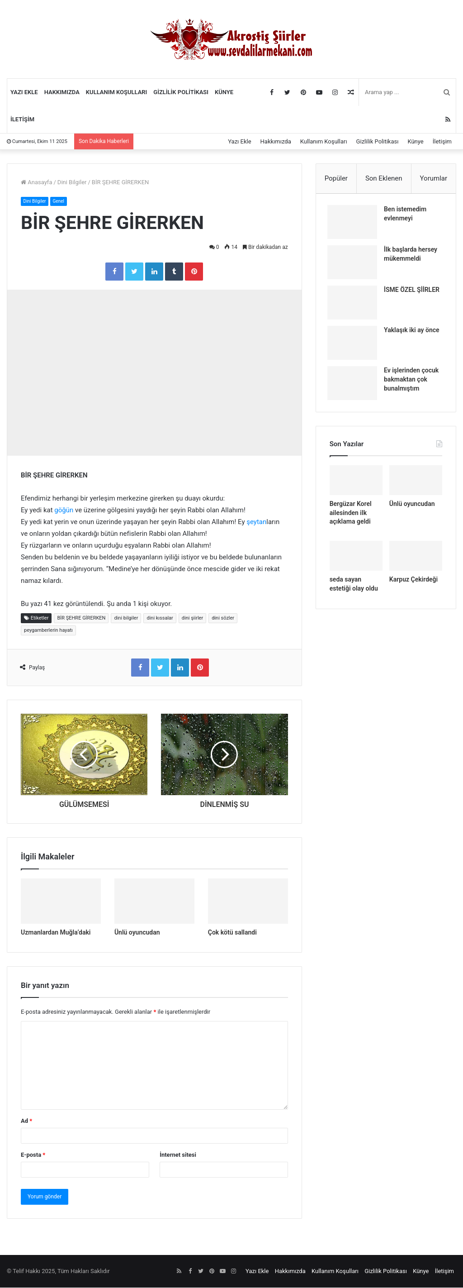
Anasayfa (36, 182)
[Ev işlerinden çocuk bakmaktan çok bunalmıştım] (354, 385)
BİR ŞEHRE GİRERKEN (81, 618)
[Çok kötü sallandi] (248, 901)
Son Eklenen (383, 178)
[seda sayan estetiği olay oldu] (356, 560)
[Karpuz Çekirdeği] (415, 560)
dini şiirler (192, 618)
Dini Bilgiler (72, 182)
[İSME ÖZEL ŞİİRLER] (354, 305)
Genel (62, 201)
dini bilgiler (126, 618)
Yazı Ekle (24, 92)
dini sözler (223, 618)
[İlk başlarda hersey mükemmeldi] (354, 264)
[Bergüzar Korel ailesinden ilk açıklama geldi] (356, 485)
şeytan (256, 522)
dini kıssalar (159, 618)
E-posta (33, 1155)
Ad (26, 1121)
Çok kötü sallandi (232, 932)
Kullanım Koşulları (116, 92)
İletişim (22, 119)
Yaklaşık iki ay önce (414, 332)
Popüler (336, 178)
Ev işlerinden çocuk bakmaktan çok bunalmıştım (413, 381)
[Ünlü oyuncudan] (154, 901)
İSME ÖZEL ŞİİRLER (414, 292)
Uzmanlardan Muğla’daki (55, 932)
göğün (63, 510)
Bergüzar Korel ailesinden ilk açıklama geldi (351, 517)
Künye (224, 92)
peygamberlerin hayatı (48, 631)
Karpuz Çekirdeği (413, 583)
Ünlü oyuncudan (137, 932)
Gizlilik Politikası (180, 92)
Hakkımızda (62, 92)
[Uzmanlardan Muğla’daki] (61, 901)
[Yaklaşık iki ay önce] (354, 345)
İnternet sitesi (178, 1155)
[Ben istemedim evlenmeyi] (354, 224)
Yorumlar (433, 178)
